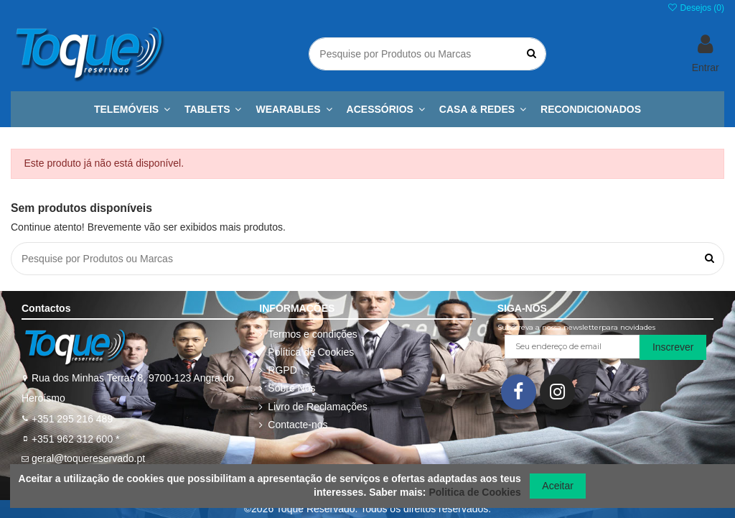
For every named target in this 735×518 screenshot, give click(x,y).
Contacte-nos (297, 424)
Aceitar (558, 485)
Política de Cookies (311, 352)
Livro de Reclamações (318, 406)
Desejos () (695, 8)
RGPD (282, 370)
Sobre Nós (291, 388)
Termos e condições (312, 334)
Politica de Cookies (474, 492)
